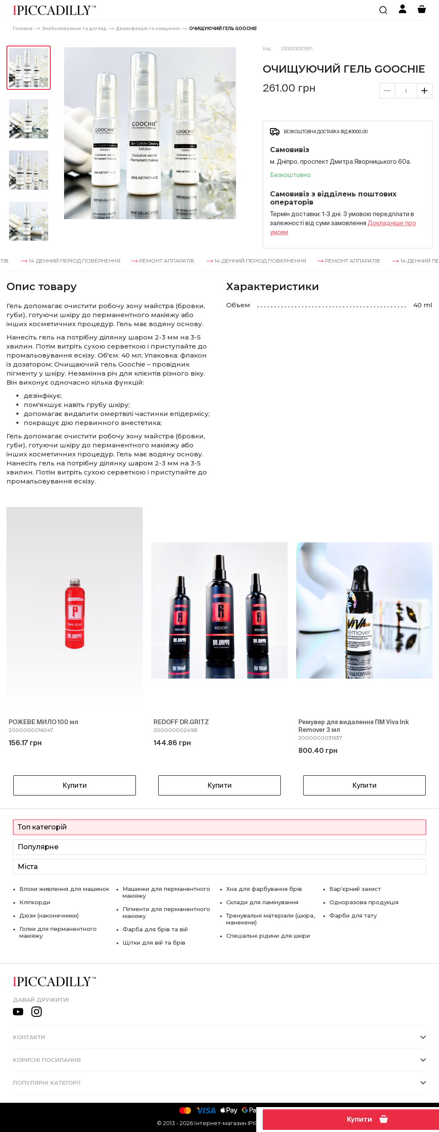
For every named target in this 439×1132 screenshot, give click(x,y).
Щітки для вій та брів (154, 942)
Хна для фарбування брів (264, 888)
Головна (23, 28)
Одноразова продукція (364, 902)
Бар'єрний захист (355, 888)
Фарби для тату (353, 915)
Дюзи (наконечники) (49, 915)
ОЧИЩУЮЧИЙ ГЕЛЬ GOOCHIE (223, 28)
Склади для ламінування (262, 902)
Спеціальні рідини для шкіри (268, 935)
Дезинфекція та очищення (148, 28)
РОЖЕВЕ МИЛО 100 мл (43, 722)
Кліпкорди (34, 902)
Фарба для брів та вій (155, 929)
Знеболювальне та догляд (74, 28)
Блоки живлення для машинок (64, 888)
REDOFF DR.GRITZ (181, 722)
